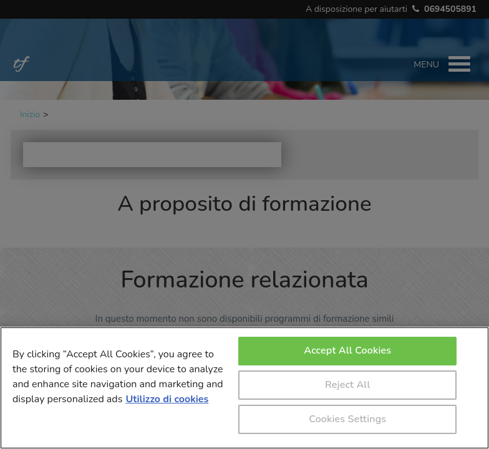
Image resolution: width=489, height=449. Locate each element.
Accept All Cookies (347, 350)
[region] (244, 388)
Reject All (347, 385)
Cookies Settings (347, 419)
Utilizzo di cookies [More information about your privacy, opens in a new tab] (166, 399)
